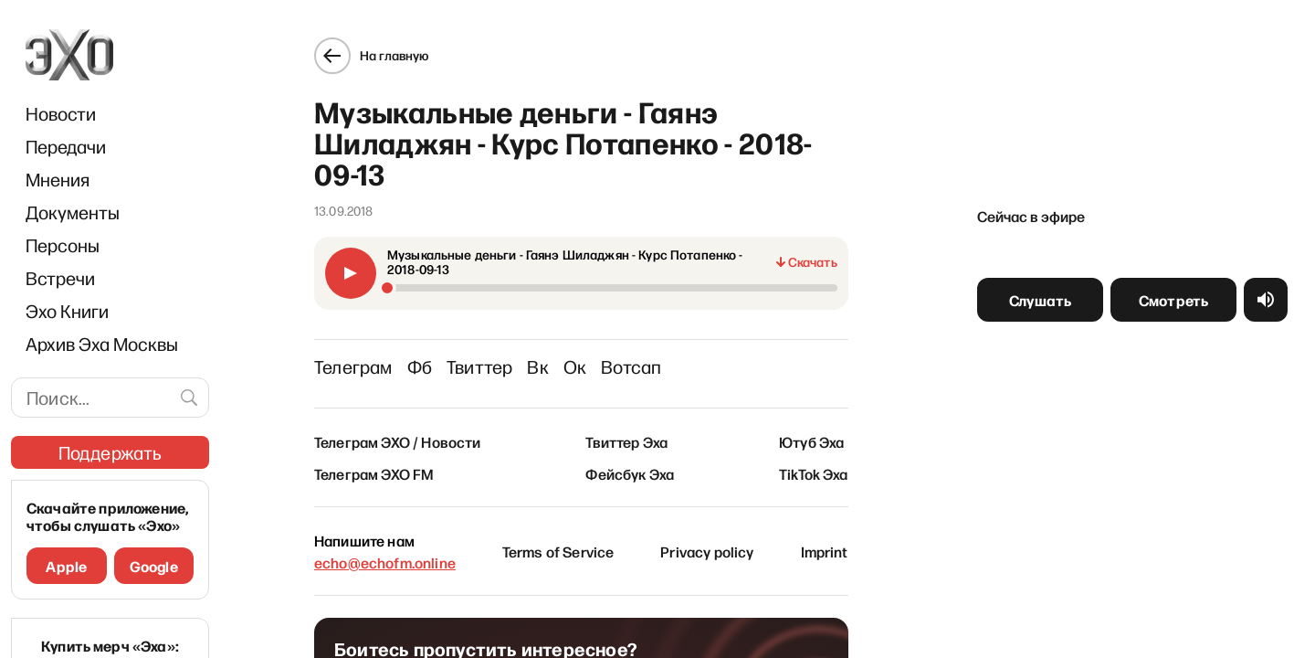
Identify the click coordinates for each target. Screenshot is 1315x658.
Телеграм (345, 358)
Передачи (66, 146)
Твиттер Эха (626, 433)
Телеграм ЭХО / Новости (389, 433)
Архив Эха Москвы (102, 344)
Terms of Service (556, 543)
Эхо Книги (67, 311)
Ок (566, 358)
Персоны (63, 245)
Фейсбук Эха (629, 465)
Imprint (833, 543)
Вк (529, 358)
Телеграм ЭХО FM (366, 465)
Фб (410, 358)
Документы (73, 212)
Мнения (57, 179)
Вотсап (623, 358)
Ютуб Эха (819, 433)
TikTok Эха (822, 465)
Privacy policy (709, 543)
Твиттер (471, 358)
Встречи (60, 278)
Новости (61, 113)
